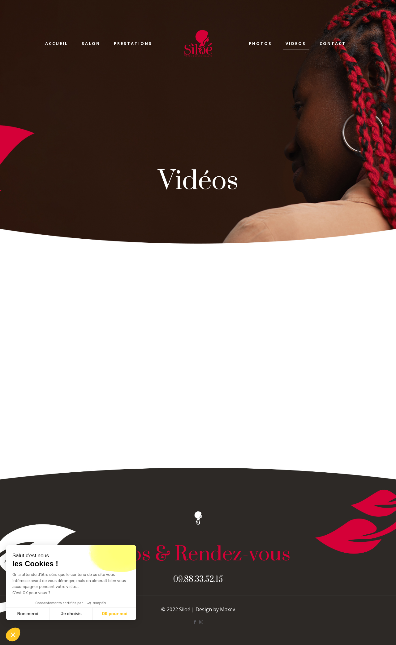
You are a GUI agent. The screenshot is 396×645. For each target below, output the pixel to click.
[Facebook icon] (194, 622)
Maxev (227, 609)
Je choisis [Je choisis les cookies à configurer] (71, 613)
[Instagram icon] (201, 622)
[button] (13, 634)
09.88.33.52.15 (198, 579)
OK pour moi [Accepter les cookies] (114, 613)
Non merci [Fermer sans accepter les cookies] (27, 613)
